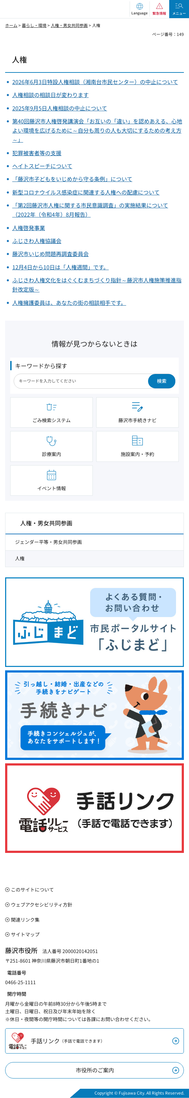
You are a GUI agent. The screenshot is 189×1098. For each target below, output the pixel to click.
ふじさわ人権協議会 (36, 241)
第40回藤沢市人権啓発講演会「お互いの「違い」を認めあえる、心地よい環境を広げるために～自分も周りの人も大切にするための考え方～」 (97, 130)
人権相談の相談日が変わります (50, 95)
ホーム (11, 25)
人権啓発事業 (28, 228)
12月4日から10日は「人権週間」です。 (60, 267)
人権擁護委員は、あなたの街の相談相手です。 (69, 302)
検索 (161, 380)
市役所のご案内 (95, 1070)
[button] (139, 9)
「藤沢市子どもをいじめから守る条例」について (72, 179)
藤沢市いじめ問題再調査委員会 (50, 254)
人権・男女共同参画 (69, 25)
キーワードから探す (41, 365)
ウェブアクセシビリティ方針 (41, 904)
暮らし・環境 (34, 25)
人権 (20, 558)
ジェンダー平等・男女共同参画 (48, 541)
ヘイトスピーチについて (42, 166)
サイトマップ (25, 934)
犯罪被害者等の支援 (36, 153)
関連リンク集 (25, 919)
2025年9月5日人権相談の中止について (59, 108)
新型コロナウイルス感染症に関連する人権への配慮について (86, 192)
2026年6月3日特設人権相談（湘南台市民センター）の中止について (95, 82)
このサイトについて (32, 889)
